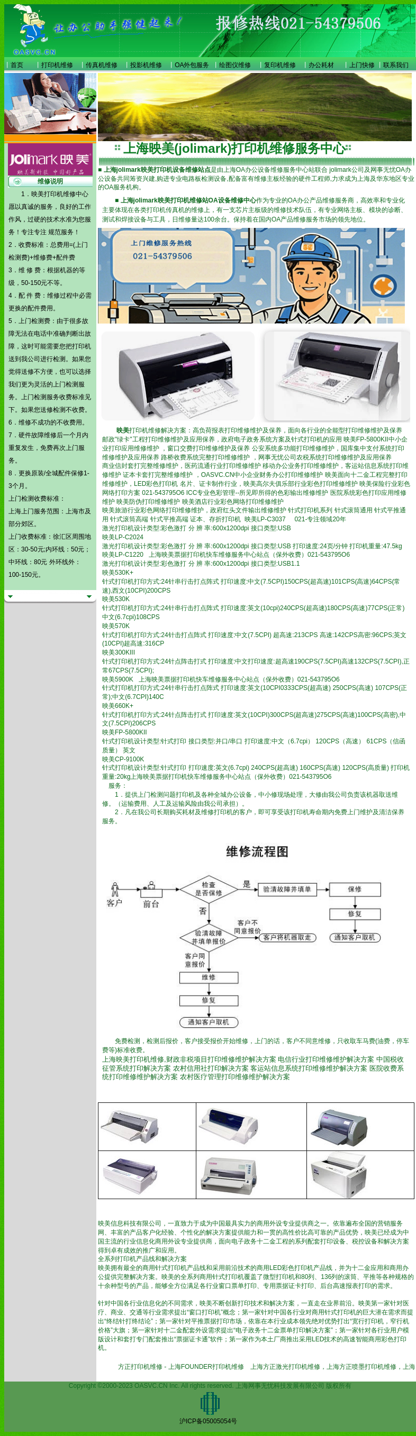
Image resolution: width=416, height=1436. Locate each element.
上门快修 (362, 65)
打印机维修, (148, 1059)
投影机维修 (146, 65)
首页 (17, 65)
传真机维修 (101, 65)
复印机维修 (280, 65)
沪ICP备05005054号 (208, 1421)
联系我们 (396, 65)
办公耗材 (321, 65)
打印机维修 (57, 65)
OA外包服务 (192, 65)
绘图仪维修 (235, 65)
